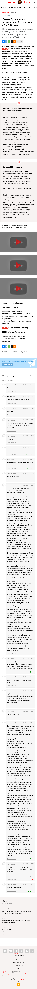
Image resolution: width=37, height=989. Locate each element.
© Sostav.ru (7, 972)
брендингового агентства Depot (18, 974)
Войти (4, 381)
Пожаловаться (11, 391)
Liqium (23, 980)
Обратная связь (19, 965)
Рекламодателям (18, 962)
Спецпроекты (15, 7)
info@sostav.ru (18, 953)
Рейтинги (27, 7)
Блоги (3, 7)
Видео (5, 901)
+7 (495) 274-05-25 (18, 955)
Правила (10, 381)
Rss (18, 968)
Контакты (18, 959)
